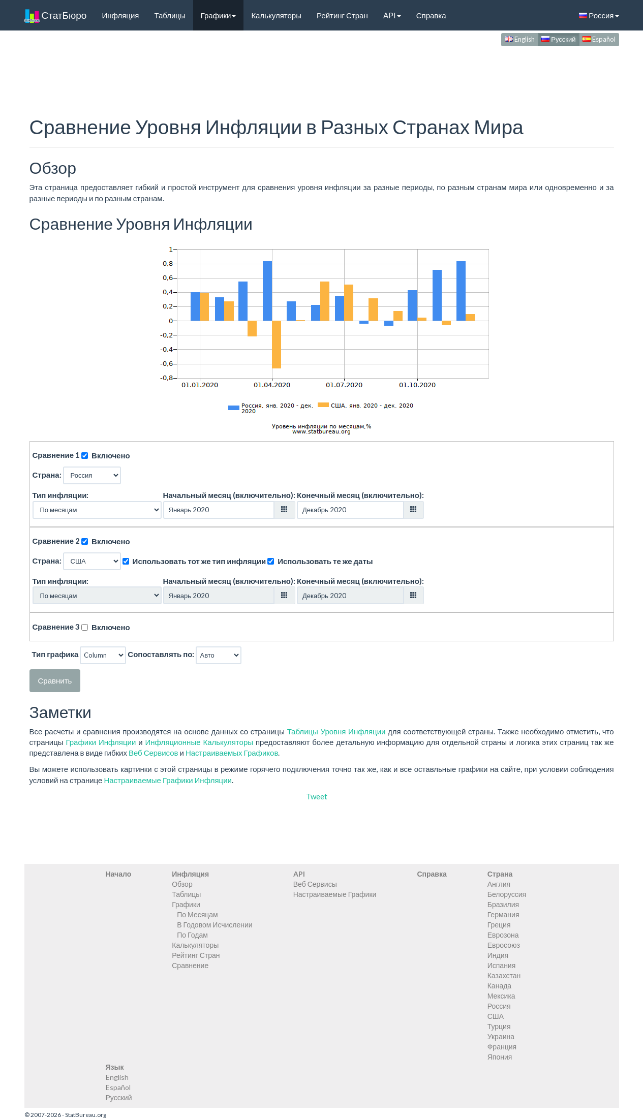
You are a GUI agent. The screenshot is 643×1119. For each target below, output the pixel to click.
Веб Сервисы (315, 884)
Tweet (316, 796)
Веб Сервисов (153, 752)
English (520, 39)
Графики (218, 15)
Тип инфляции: (61, 495)
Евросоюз (503, 945)
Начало (119, 873)
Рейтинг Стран (342, 15)
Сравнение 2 (56, 540)
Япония (499, 1056)
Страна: (47, 474)
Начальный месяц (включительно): (229, 495)
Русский (558, 39)
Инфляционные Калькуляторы (199, 742)
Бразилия (503, 904)
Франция (501, 1046)
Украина (500, 1036)
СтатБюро (55, 15)
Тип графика (55, 654)
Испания (501, 965)
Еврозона (503, 934)
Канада (499, 985)
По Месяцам (197, 914)
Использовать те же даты (325, 561)
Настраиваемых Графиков (232, 752)
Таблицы (169, 15)
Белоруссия (507, 894)
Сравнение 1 (56, 454)
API (392, 15)
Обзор (182, 884)
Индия (497, 955)
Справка (431, 15)
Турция (499, 1026)
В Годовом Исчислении (214, 924)
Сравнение (190, 965)
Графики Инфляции (101, 742)
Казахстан (504, 975)
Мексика (501, 995)
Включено (110, 455)
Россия (599, 15)
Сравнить (55, 680)
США (495, 1016)
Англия (498, 884)
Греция (499, 924)
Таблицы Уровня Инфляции (336, 731)
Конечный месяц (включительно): (360, 495)
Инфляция (120, 15)
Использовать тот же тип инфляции (199, 561)
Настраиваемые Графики (335, 894)
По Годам (192, 934)
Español (599, 39)
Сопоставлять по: (161, 654)
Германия (503, 914)
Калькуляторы (276, 15)
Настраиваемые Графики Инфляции (167, 780)
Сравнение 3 (56, 626)
